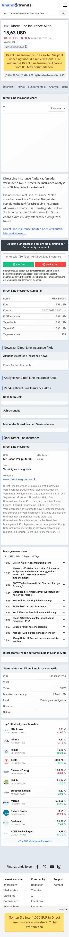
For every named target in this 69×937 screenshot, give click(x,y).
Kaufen (20, 264)
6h (6, 556)
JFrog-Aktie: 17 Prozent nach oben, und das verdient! (36, 640)
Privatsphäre (11, 907)
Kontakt (58, 885)
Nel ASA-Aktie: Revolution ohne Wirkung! (35, 612)
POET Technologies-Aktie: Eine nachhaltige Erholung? (36, 585)
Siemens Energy (20, 770)
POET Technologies (22, 831)
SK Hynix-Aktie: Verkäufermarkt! (30, 606)
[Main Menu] (65, 5)
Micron (15, 801)
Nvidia (14, 780)
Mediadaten (10, 890)
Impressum (10, 885)
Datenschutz (11, 901)
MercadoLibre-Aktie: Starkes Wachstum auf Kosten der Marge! (36, 593)
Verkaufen (52, 264)
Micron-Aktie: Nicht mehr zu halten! (32, 563)
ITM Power (17, 729)
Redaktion (37, 885)
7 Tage (25, 556)
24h (18, 556)
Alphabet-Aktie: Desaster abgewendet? (34, 633)
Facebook (37, 901)
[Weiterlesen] (64, 563)
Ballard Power (19, 811)
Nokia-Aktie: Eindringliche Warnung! (32, 600)
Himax (14, 750)
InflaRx (15, 739)
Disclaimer (9, 896)
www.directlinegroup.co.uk (19, 479)
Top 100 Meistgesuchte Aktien (35, 841)
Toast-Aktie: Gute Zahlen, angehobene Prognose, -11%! (33, 619)
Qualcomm (17, 821)
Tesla (14, 760)
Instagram (37, 907)
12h (11, 556)
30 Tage (35, 556)
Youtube (36, 890)
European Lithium (21, 790)
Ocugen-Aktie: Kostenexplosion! (30, 627)
